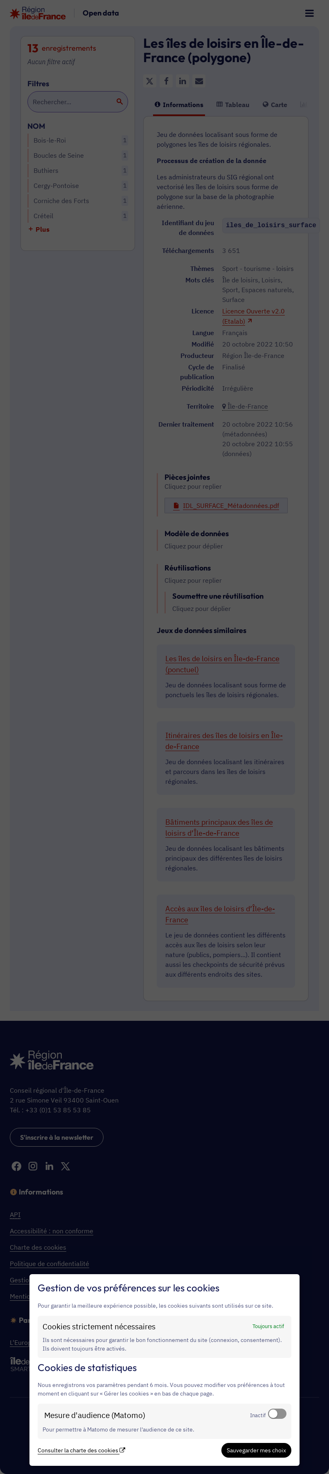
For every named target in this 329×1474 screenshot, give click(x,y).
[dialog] (164, 1370)
